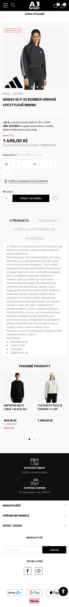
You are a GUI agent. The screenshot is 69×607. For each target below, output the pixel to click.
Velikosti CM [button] (35, 155)
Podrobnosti (48, 220)
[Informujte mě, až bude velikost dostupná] (16, 164)
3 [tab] (37, 87)
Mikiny (6, 94)
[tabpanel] (34, 58)
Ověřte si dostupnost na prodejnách (28, 181)
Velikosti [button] (21, 155)
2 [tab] (32, 87)
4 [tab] (42, 87)
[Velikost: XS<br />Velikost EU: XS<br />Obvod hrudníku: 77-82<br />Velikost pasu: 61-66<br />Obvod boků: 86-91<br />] (6, 164)
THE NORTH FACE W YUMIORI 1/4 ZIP (50, 407)
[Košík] (63, 6)
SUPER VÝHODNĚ (34, 14)
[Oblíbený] (56, 4)
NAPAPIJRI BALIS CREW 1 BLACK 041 (15, 407)
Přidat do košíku (31, 198)
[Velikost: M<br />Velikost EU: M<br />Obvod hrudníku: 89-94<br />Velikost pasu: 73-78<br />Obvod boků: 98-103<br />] (34, 164)
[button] (56, 198)
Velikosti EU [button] (9, 155)
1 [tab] (27, 87)
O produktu (19, 220)
